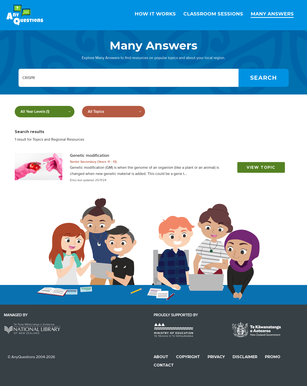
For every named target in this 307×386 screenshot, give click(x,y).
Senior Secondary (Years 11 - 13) (93, 162)
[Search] (264, 78)
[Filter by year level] (44, 111)
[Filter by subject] (113, 111)
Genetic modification (89, 155)
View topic (261, 167)
